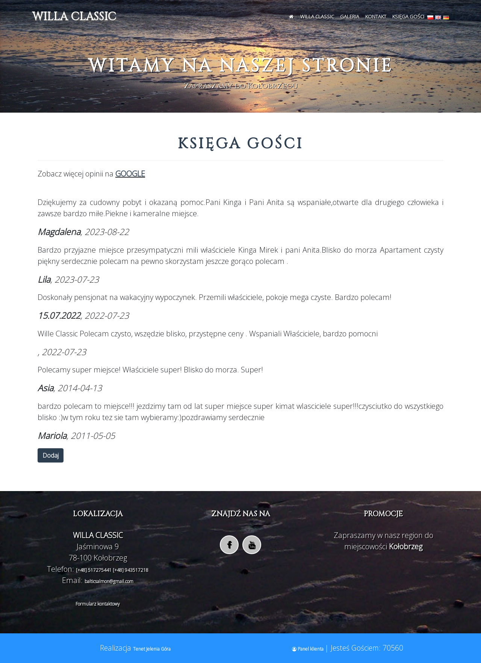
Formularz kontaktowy (98, 604)
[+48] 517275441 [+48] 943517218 (112, 570)
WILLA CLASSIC (74, 16)
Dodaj (50, 455)
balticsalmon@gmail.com (109, 581)
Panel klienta (308, 649)
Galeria (349, 16)
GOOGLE (130, 174)
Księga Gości (408, 16)
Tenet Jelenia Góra (152, 649)
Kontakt (375, 16)
